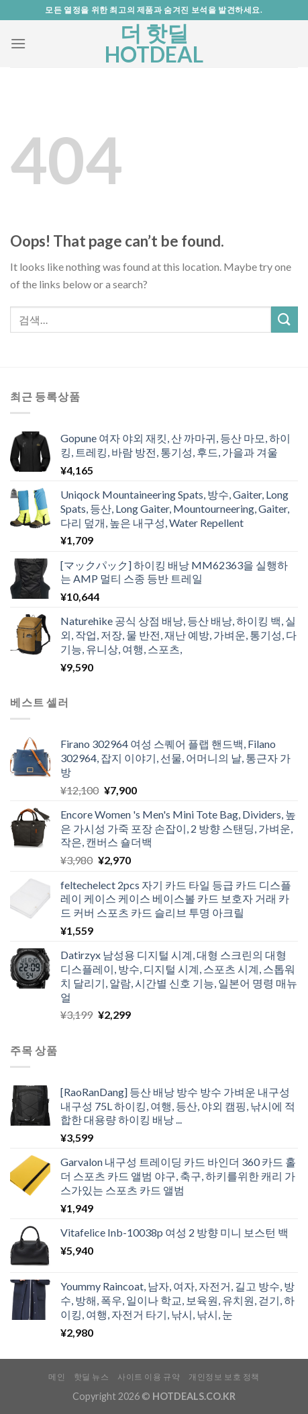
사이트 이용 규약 (149, 1377)
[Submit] (284, 319)
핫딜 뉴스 (91, 1377)
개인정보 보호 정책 (224, 1377)
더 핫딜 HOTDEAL (154, 43)
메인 (56, 1377)
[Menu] (18, 43)
